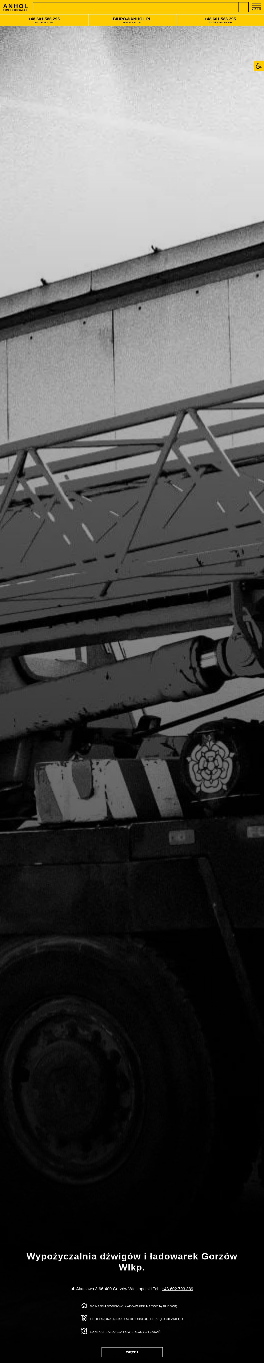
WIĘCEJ (132, 1352)
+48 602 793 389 (177, 1289)
